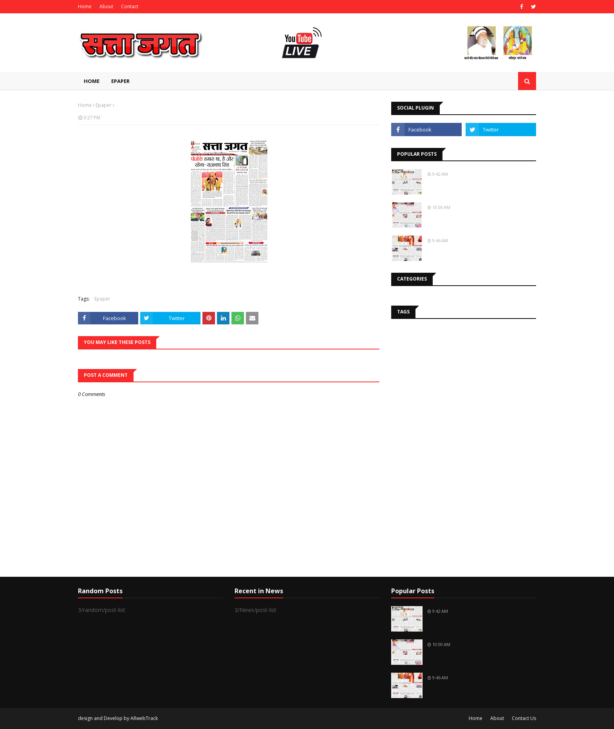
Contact (129, 6)
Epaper (104, 105)
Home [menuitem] (91, 81)
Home (85, 6)
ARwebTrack (144, 718)
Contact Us (524, 718)
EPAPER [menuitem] (120, 81)
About (106, 6)
